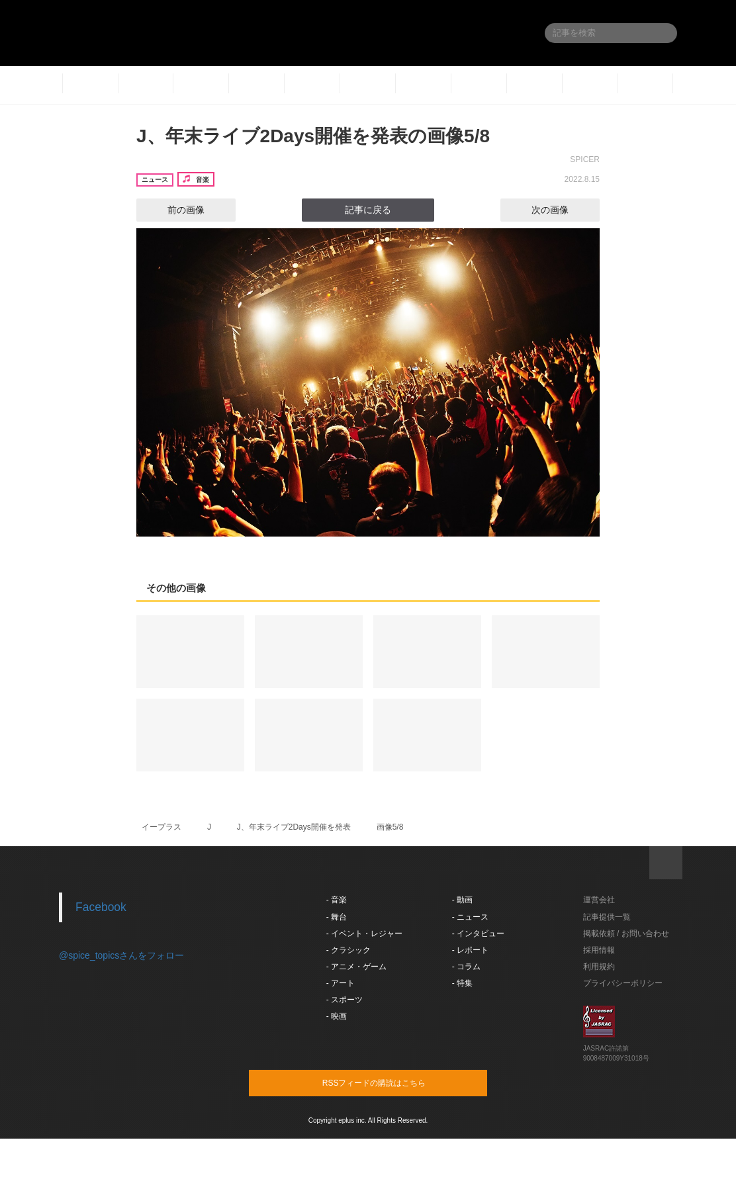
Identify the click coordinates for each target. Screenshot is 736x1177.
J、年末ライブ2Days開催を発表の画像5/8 (313, 136)
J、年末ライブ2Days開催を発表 (294, 827)
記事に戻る (368, 209)
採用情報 (599, 950)
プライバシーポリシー (623, 983)
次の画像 (561, 209)
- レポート (470, 950)
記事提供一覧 (607, 917)
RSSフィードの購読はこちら (393, 1082)
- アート (340, 983)
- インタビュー (478, 933)
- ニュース (470, 917)
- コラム (466, 966)
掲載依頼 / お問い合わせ (626, 933)
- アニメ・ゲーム (356, 966)
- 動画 (462, 899)
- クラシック (348, 950)
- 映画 (336, 1016)
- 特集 (462, 983)
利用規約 (599, 966)
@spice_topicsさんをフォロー (121, 955)
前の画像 (174, 209)
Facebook (100, 907)
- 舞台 (336, 917)
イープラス (161, 827)
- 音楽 (336, 899)
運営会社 (599, 899)
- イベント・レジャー (364, 933)
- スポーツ (344, 999)
